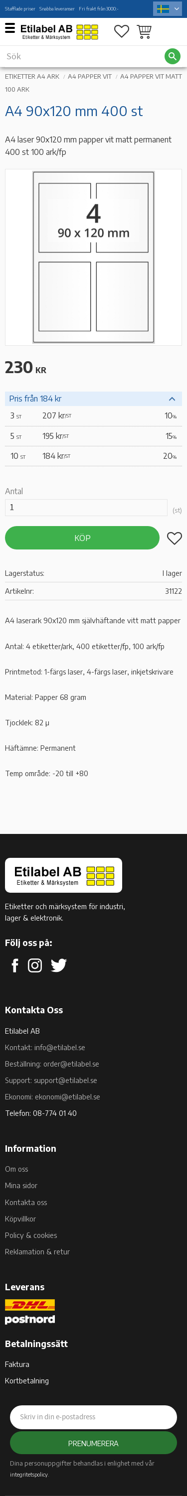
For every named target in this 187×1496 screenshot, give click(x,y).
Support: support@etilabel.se (51, 1080)
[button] (13, 27)
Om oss (16, 1168)
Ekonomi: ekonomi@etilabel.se (52, 1096)
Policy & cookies (31, 1234)
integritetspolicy (29, 1474)
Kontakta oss (26, 1202)
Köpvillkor (20, 1218)
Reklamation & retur (37, 1251)
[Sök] (173, 56)
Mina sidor (21, 1185)
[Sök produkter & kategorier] (84, 56)
